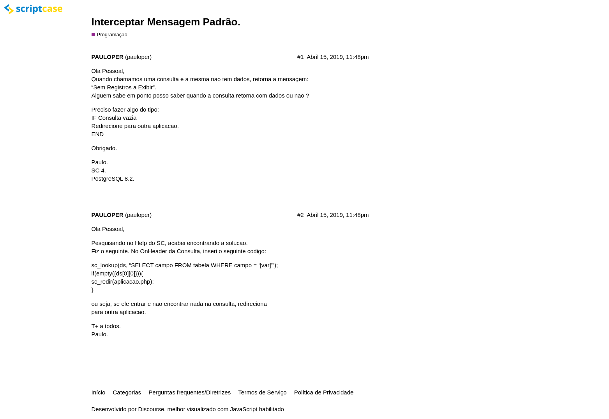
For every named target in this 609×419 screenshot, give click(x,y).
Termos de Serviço (262, 392)
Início (99, 392)
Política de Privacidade (324, 392)
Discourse (151, 409)
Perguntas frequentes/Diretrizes (189, 392)
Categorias (127, 392)
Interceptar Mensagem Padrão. (166, 22)
